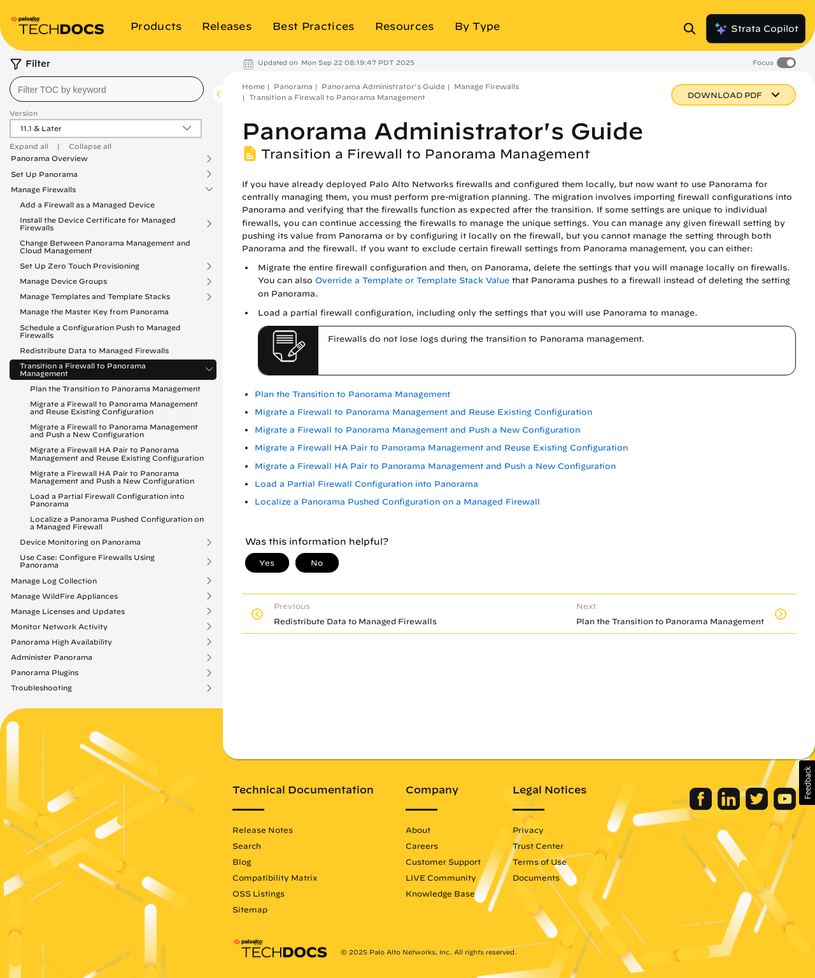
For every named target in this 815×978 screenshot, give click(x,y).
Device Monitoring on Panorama (80, 542)
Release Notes (262, 829)
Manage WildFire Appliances (64, 596)
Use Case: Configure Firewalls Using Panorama (87, 561)
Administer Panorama (51, 657)
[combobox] (107, 89)
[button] (807, 782)
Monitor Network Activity (59, 627)
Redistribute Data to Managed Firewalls (94, 350)
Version (24, 113)
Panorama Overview (49, 158)
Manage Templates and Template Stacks (95, 296)
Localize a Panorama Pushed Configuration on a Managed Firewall (117, 523)
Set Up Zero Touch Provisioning (79, 266)
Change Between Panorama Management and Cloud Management (105, 247)
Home (253, 86)
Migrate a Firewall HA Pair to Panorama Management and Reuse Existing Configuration (117, 453)
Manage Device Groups (63, 281)
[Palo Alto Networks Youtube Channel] (785, 807)
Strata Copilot (755, 28)
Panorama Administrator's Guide (383, 86)
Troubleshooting (41, 688)
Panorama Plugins (44, 672)
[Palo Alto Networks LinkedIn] (730, 807)
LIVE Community (441, 877)
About (418, 829)
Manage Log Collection (54, 581)
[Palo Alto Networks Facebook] (702, 807)
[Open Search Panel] (693, 28)
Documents (536, 877)
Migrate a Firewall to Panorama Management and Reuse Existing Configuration (114, 408)
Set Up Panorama (44, 174)
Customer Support (443, 861)
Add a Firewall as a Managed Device (87, 204)
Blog (241, 861)
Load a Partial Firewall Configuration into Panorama (107, 500)
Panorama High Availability (61, 642)
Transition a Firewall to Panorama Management (83, 369)
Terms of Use (540, 861)
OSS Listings (258, 893)
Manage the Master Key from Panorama (94, 311)
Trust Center (538, 845)
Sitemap (249, 909)
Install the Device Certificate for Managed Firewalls (98, 224)
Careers (422, 845)
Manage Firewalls (43, 189)
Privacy (528, 829)
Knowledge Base (440, 893)
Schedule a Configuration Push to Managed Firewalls (100, 331)
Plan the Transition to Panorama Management (115, 388)
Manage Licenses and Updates (68, 611)
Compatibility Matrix (274, 877)
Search (246, 845)
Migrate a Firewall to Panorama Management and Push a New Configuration (114, 430)
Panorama (293, 86)
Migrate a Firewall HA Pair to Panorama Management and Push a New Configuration (112, 477)
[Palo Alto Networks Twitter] (758, 807)
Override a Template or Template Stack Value (412, 280)
